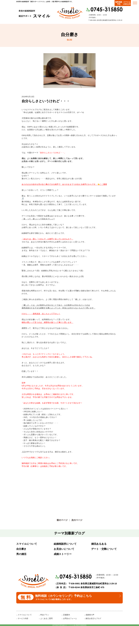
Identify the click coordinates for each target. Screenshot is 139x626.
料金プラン (44, 615)
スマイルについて (26, 543)
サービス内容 (23, 618)
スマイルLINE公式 (126, 3)
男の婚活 (21, 554)
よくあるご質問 (46, 618)
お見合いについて (64, 549)
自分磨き (21, 549)
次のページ (76, 520)
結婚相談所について (65, 543)
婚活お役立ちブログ (93, 618)
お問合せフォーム (70, 618)
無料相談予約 (118, 3)
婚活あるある (99, 543)
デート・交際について (104, 549)
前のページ (62, 520)
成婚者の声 (90, 615)
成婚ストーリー (63, 554)
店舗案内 (66, 615)
